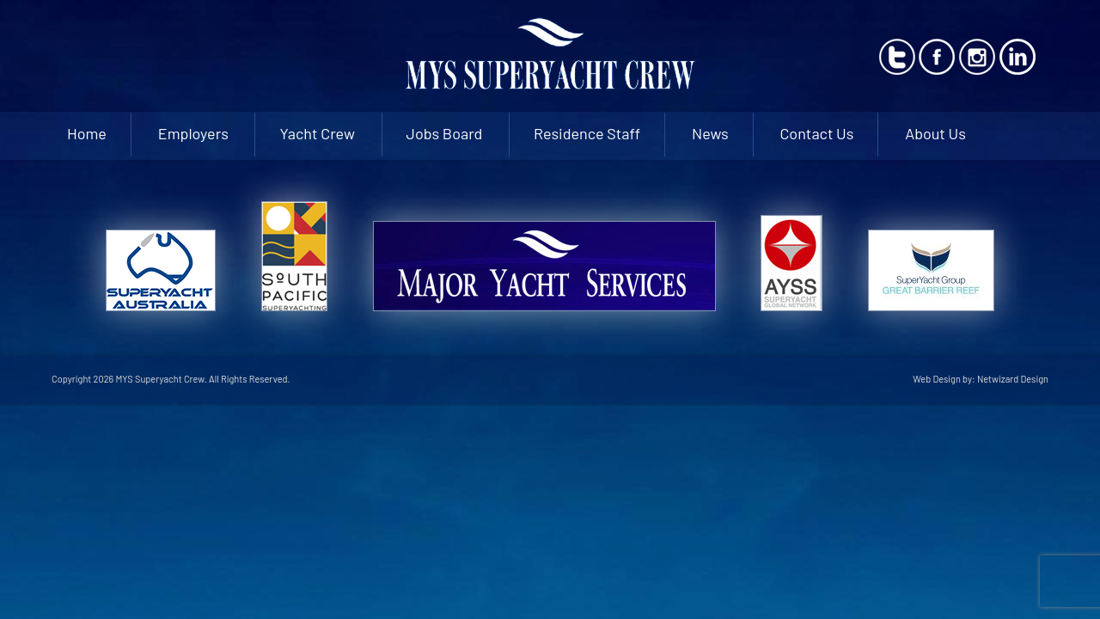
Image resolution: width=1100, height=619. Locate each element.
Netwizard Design (1012, 378)
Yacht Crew (317, 133)
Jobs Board (444, 133)
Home (87, 133)
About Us (935, 133)
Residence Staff (587, 133)
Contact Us (816, 133)
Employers (193, 133)
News (710, 133)
